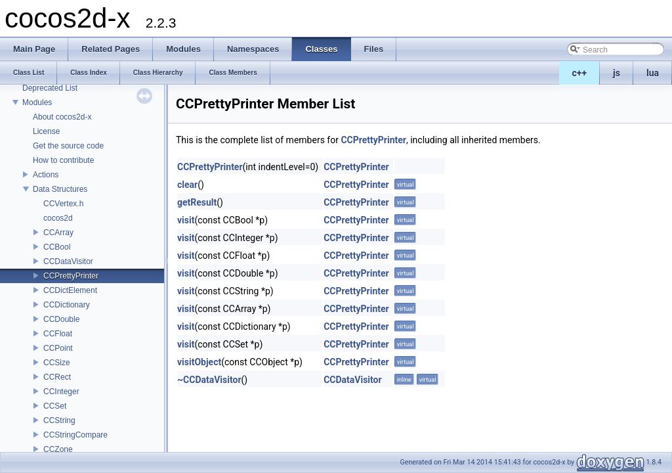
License (46, 131)
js (616, 73)
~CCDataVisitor (209, 379)
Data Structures (60, 189)
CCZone (58, 449)
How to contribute (63, 160)
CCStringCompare (75, 434)
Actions (45, 174)
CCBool (56, 247)
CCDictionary (66, 304)
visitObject (199, 362)
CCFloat (57, 333)
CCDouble (61, 319)
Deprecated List (49, 88)
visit (185, 220)
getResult (197, 202)
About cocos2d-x (62, 117)
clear (187, 184)
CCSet (54, 406)
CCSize (56, 362)
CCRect (57, 377)
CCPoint (58, 348)
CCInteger (61, 391)
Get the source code (68, 145)
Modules (37, 102)
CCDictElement (70, 290)
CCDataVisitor (68, 261)
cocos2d (58, 218)
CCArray (58, 232)
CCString (59, 420)
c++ (579, 73)
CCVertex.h (63, 203)
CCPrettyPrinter (70, 276)
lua (652, 73)
